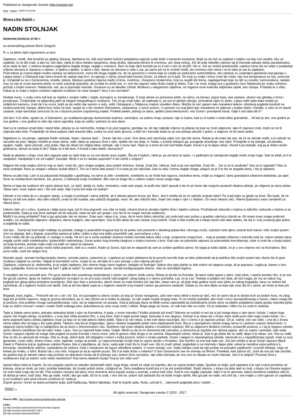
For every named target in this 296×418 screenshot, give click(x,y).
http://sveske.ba (61, 4)
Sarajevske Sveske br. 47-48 (20, 38)
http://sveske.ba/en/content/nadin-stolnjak (42, 399)
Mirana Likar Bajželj (17, 19)
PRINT (9, 389)
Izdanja (13, 11)
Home (5, 11)
